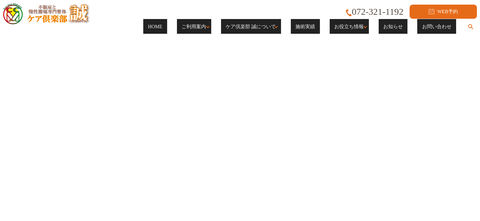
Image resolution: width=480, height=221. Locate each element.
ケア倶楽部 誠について (274, 26)
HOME (188, 26)
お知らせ (407, 26)
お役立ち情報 (363, 26)
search (470, 26)
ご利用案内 (217, 26)
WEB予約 (443, 11)
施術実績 (329, 26)
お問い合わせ (441, 26)
